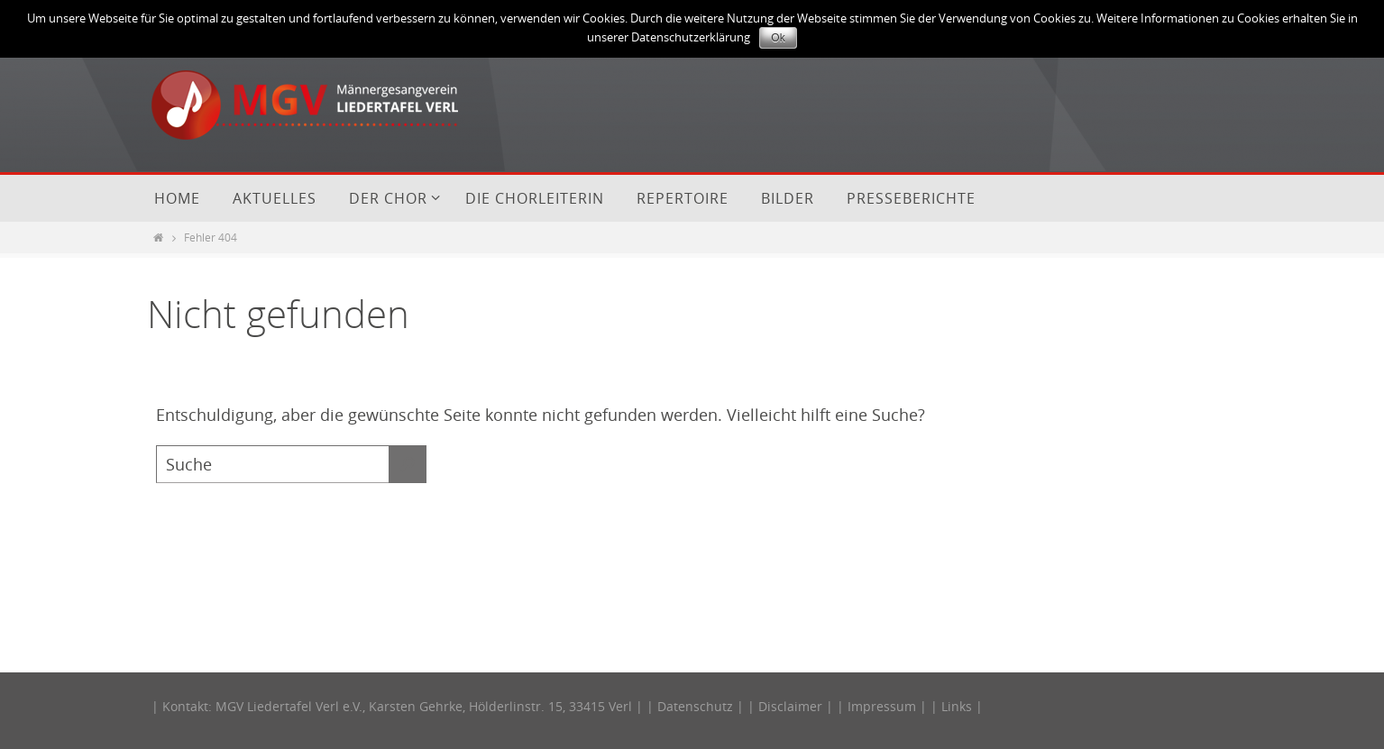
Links (956, 706)
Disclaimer (790, 706)
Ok (777, 38)
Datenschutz (695, 706)
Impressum (882, 706)
